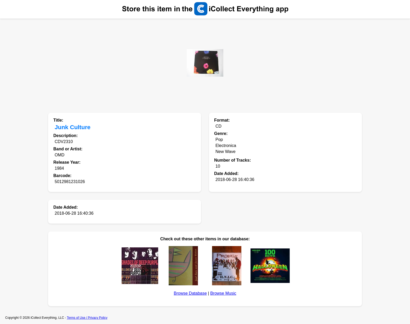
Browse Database (190, 293)
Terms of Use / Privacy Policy (87, 318)
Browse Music (223, 293)
